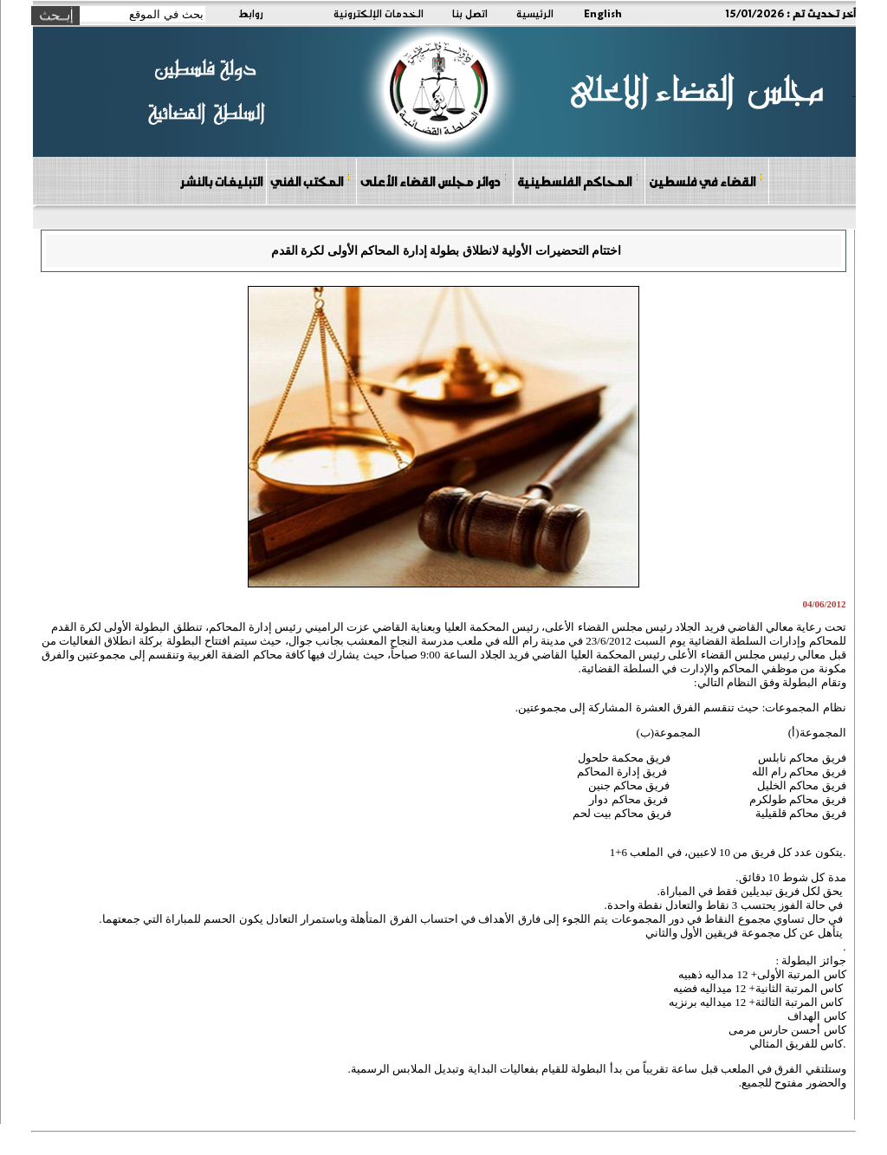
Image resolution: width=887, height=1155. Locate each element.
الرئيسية (535, 13)
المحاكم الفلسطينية (578, 180)
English (603, 13)
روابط (250, 13)
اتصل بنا (470, 13)
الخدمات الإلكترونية (378, 13)
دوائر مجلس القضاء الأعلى (434, 180)
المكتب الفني (310, 180)
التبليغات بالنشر (220, 181)
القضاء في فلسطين (706, 180)
